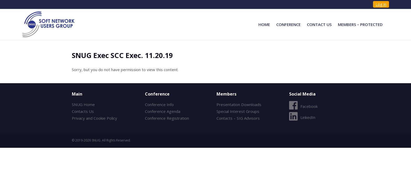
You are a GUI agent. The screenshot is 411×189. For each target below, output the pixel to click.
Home (264, 24)
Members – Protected (360, 24)
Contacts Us (83, 111)
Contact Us (319, 24)
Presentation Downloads (239, 104)
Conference (288, 24)
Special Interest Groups (238, 111)
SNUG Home (83, 104)
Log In (381, 4)
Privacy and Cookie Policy (94, 118)
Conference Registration (167, 118)
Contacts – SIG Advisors (238, 118)
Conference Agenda (162, 111)
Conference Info (159, 104)
